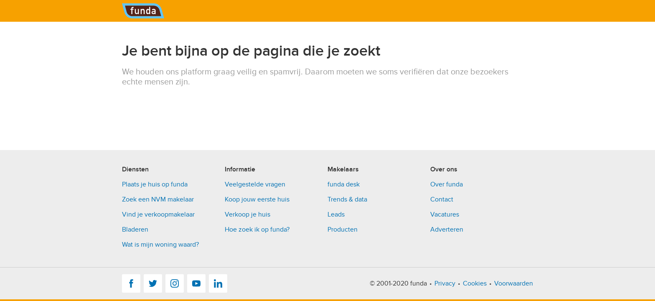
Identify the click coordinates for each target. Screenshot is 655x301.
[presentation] (185, 103)
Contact (441, 199)
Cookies (475, 283)
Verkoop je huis (247, 214)
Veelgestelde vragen (255, 184)
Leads (336, 214)
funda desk (344, 184)
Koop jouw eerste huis (257, 199)
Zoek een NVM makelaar (158, 199)
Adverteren (446, 229)
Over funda (446, 184)
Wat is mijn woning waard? (160, 244)
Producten (343, 229)
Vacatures (444, 214)
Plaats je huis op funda (155, 184)
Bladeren (135, 229)
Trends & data (347, 199)
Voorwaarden (513, 283)
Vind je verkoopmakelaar (158, 214)
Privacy (444, 283)
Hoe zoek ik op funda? (257, 229)
